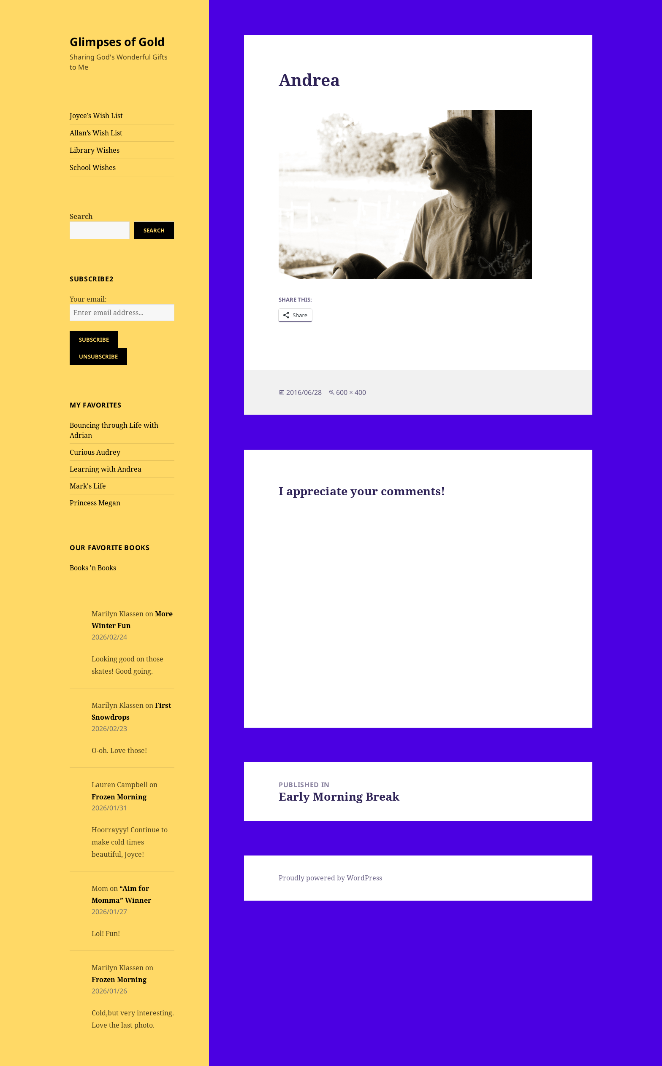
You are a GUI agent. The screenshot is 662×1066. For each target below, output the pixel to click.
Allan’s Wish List (96, 133)
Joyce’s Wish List (96, 115)
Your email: (88, 299)
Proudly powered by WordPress (330, 877)
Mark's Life (88, 486)
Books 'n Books (93, 567)
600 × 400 (351, 392)
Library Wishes (94, 150)
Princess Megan (95, 502)
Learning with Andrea (105, 469)
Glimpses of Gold (117, 41)
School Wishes (93, 167)
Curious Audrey (95, 452)
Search (81, 216)
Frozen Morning (119, 797)
